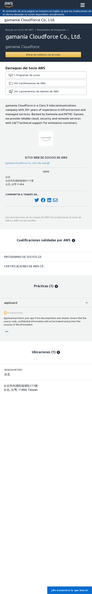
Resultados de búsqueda (51, 29)
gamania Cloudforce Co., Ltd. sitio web (27, 163)
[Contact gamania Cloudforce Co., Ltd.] (43, 54)
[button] (83, 5)
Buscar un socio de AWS (19, 29)
